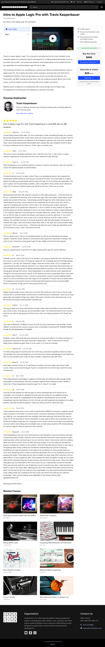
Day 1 (7, 34)
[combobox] (63, 7)
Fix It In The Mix (9, 597)
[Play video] (53, 38)
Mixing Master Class (10, 542)
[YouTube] (26, 632)
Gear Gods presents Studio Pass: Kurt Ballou (19, 515)
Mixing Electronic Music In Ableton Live (54, 597)
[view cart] (79, 2)
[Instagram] (35, 632)
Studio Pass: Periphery (48, 515)
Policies (52, 644)
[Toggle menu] (101, 7)
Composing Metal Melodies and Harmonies (55, 542)
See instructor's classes (24, 113)
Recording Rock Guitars (11, 570)
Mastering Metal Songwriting (50, 570)
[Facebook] (30, 632)
